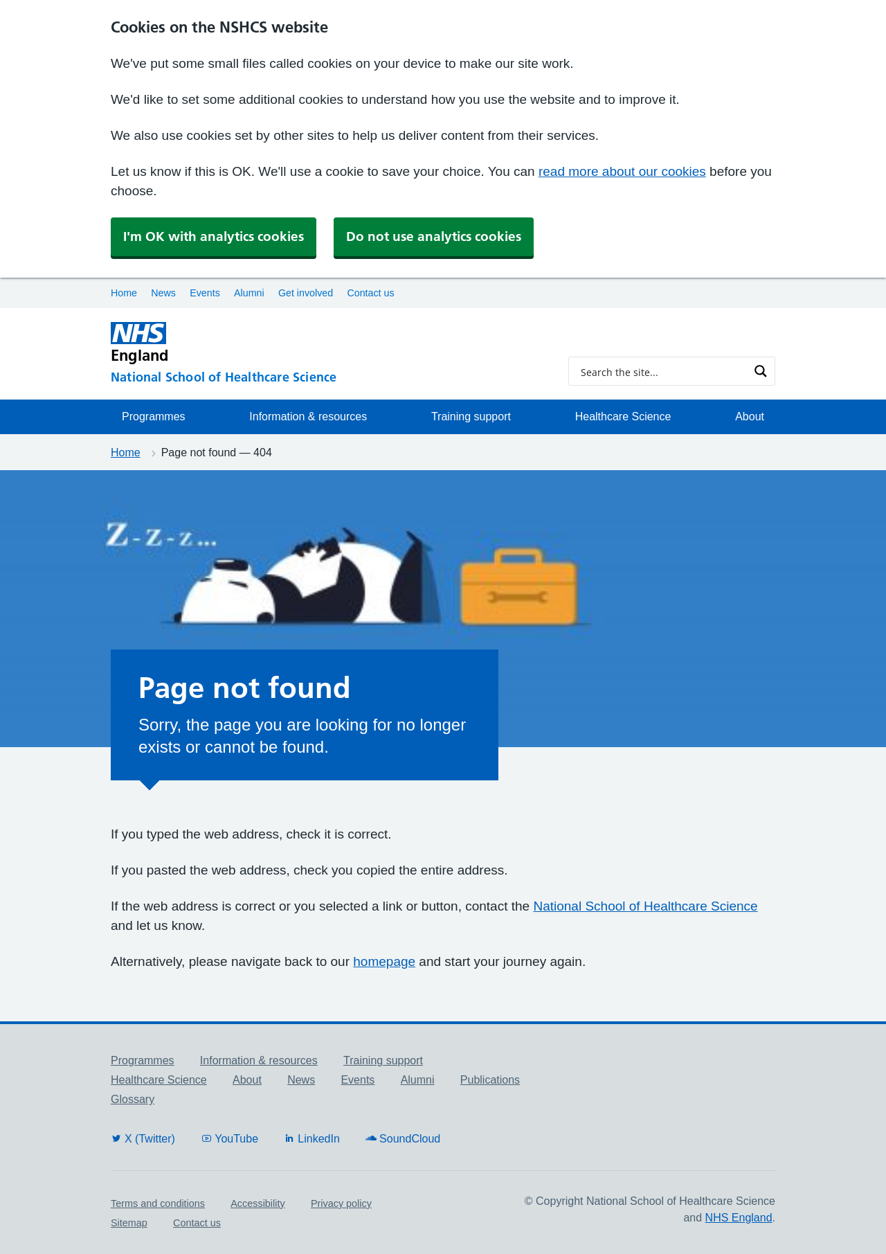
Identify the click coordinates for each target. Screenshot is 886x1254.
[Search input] (663, 371)
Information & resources (308, 416)
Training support (471, 416)
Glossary (132, 1099)
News (163, 292)
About (749, 416)
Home (124, 292)
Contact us (370, 292)
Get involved (305, 292)
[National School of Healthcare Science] (328, 377)
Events (205, 292)
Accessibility (257, 1203)
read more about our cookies (622, 171)
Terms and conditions (158, 1203)
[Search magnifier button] (760, 371)
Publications (490, 1080)
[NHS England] (328, 343)
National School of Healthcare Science (645, 906)
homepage (384, 961)
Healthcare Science (623, 416)
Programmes (154, 416)
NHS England (738, 1218)
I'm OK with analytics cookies (213, 236)
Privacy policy (341, 1203)
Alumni (249, 292)
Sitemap (129, 1222)
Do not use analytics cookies (433, 236)
